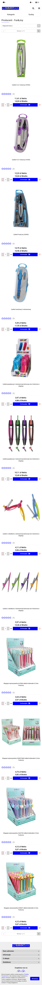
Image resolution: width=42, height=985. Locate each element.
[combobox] (21, 25)
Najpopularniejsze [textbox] (8, 25)
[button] (37, 2)
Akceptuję (35, 978)
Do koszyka (25, 105)
